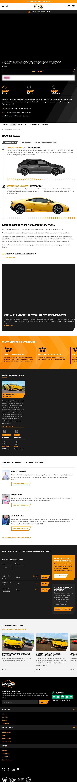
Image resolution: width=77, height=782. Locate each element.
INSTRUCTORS (22, 124)
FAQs (3, 735)
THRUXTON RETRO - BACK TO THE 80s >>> (38, 1)
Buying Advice (6, 738)
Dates (64, 568)
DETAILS (5, 124)
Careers (4, 720)
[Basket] (69, 6)
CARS (13, 124)
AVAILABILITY (35, 124)
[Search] (7, 6)
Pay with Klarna (7, 742)
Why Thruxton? (6, 732)
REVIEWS (45, 124)
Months (17, 564)
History (4, 714)
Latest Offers (6, 757)
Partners (4, 750)
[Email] (20, 702)
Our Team (5, 717)
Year (3, 564)
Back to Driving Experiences (11, 129)
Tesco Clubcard (6, 760)
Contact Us (5, 723)
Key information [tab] (25, 142)
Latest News (6, 754)
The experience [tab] (10, 142)
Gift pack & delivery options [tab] (45, 142)
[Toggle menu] (3, 6)
